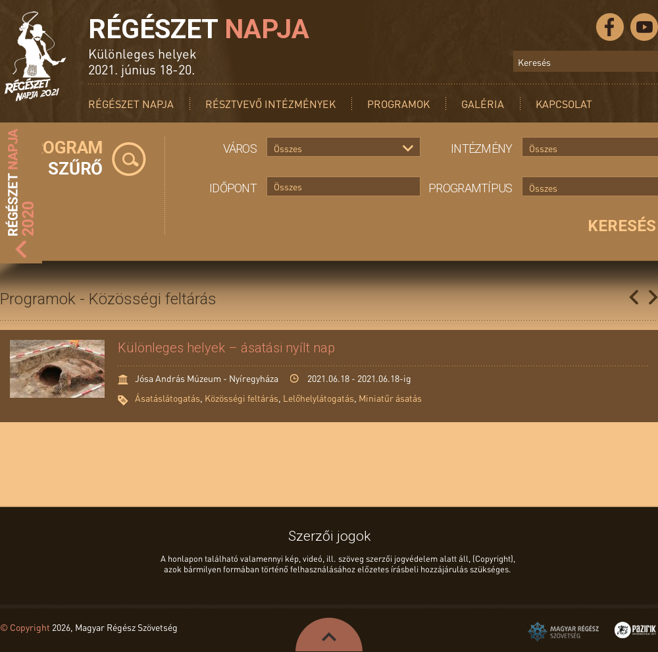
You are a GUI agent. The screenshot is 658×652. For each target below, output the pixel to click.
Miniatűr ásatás (390, 398)
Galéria (482, 103)
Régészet (198, 29)
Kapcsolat (564, 103)
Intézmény (482, 148)
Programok (398, 103)
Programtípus (470, 188)
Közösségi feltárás (241, 398)
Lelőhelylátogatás (318, 398)
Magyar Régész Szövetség (563, 631)
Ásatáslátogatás (167, 398)
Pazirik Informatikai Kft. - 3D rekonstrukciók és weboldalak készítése (635, 630)
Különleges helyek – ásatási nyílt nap (226, 348)
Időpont (233, 188)
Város (240, 148)
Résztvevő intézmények (270, 103)
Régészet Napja (131, 103)
